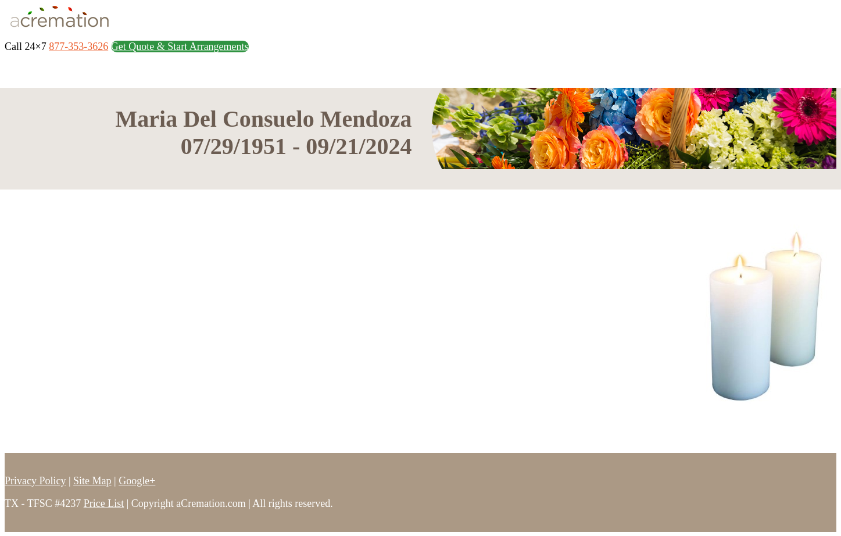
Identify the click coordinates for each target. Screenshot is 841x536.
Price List (104, 503)
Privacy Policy (35, 481)
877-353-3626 (78, 46)
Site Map (92, 481)
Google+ (137, 481)
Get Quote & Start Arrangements (180, 46)
